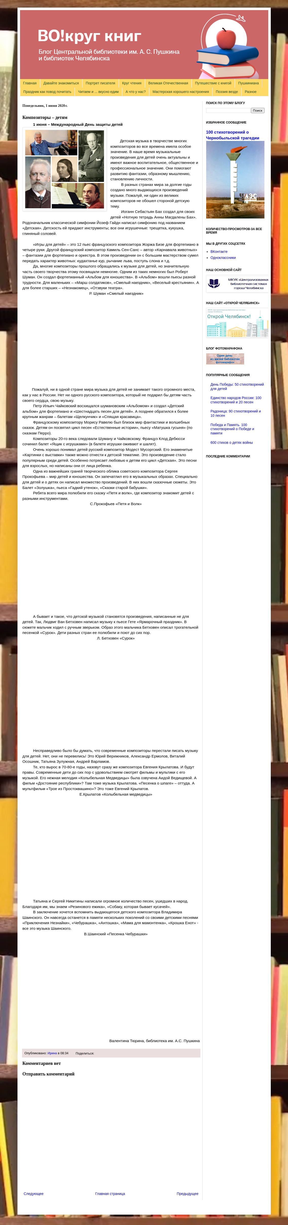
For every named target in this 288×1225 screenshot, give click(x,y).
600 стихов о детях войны (231, 442)
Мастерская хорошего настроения (181, 92)
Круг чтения (131, 83)
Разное (251, 92)
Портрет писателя (100, 83)
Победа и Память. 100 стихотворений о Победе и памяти (232, 429)
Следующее (34, 1194)
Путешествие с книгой (213, 83)
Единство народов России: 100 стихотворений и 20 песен (235, 400)
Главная (29, 83)
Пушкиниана (248, 83)
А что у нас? (136, 92)
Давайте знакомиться (61, 83)
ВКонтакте (218, 252)
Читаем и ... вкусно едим (98, 92)
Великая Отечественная (168, 83)
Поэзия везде (227, 92)
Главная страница (110, 1194)
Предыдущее (188, 1194)
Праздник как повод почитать (47, 92)
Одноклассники (223, 258)
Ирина (52, 1053)
